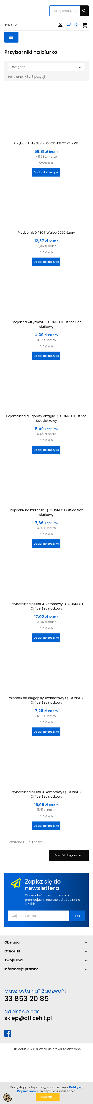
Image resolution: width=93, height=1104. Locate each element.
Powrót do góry (69, 855)
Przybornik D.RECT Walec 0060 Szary (46, 232)
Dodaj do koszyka (46, 172)
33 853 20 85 (26, 998)
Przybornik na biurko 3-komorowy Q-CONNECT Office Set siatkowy (46, 794)
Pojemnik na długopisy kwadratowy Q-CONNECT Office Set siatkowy (46, 700)
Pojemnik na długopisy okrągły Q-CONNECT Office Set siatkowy (46, 418)
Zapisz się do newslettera (43, 885)
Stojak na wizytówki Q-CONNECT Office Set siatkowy (46, 324)
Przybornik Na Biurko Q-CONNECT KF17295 (46, 143)
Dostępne (46, 67)
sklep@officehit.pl (28, 1018)
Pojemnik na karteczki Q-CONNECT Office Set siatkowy (46, 512)
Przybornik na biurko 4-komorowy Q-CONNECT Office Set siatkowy (46, 606)
